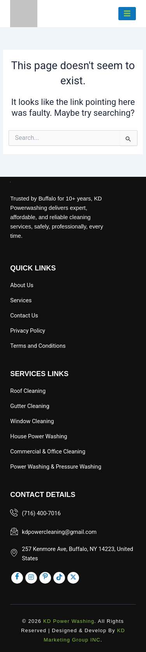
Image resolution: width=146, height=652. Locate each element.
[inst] (31, 578)
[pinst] (45, 578)
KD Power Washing (68, 621)
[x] (73, 578)
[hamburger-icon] (127, 13)
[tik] (59, 578)
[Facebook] (17, 578)
